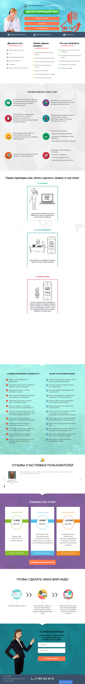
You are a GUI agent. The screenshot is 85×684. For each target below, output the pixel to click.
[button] (66, 682)
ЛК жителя (42, 23)
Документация (42, 28)
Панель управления (42, 18)
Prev (4, 479)
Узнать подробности (16, 553)
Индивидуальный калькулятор (42, 562)
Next (80, 479)
